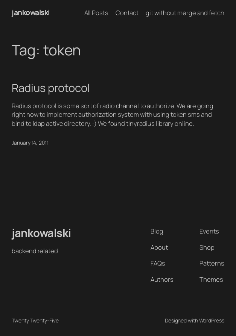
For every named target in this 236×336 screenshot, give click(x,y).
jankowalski (31, 12)
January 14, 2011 (30, 142)
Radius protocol (51, 88)
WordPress (211, 320)
